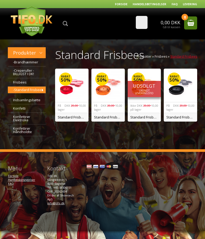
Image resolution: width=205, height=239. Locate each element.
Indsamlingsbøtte (26, 100)
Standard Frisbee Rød (73, 117)
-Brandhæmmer (25, 62)
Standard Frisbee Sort (181, 117)
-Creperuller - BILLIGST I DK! (23, 72)
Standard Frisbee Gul (145, 117)
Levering (190, 4)
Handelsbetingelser (149, 4)
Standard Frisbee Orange (109, 117)
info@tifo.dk (56, 203)
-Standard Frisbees (28, 89)
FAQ (175, 4)
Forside (121, 4)
